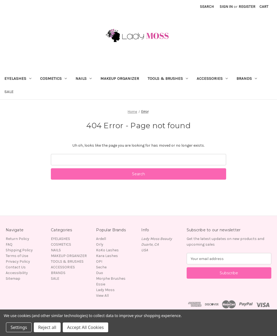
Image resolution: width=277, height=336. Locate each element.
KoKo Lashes (107, 250)
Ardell (101, 238)
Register (247, 6)
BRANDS (246, 78)
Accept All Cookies (85, 327)
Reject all (47, 327)
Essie (100, 284)
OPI (99, 261)
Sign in (226, 6)
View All (102, 295)
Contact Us (16, 267)
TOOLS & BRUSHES (168, 78)
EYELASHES (17, 78)
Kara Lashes (107, 255)
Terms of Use (17, 255)
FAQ (9, 244)
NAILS (83, 78)
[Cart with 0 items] (263, 6)
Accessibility (17, 273)
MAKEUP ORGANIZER (119, 78)
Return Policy (17, 238)
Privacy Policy (18, 261)
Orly (99, 244)
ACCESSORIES (212, 78)
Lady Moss (105, 290)
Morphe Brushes (111, 278)
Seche (101, 267)
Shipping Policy (19, 250)
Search (207, 6)
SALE (9, 91)
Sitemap (13, 278)
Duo (99, 273)
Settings (19, 327)
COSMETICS (53, 78)
